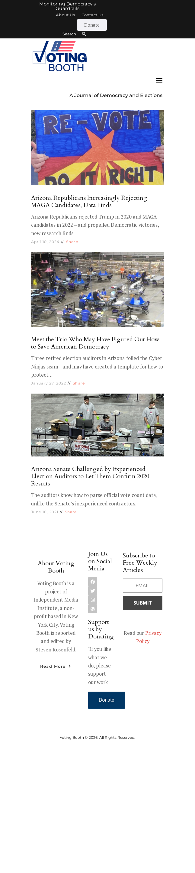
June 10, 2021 (44, 512)
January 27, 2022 (48, 383)
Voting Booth (72, 737)
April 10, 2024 (45, 241)
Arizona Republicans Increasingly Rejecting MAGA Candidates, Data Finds (89, 201)
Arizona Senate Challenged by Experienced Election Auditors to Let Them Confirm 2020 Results (90, 476)
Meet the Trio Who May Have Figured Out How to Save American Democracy (95, 343)
